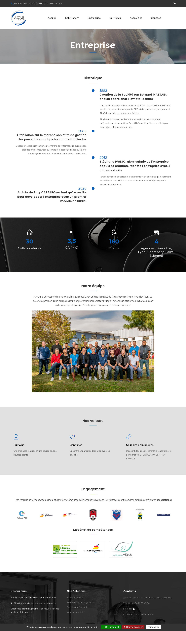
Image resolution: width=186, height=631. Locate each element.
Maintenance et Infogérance (80, 602)
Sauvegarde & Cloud (77, 607)
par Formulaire (146, 614)
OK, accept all (111, 627)
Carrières (115, 18)
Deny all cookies (133, 627)
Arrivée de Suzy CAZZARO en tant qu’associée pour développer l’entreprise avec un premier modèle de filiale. (51, 196)
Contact (156, 18)
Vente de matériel (75, 612)
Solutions (71, 18)
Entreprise (94, 18)
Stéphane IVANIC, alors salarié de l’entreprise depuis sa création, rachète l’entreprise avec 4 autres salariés (135, 166)
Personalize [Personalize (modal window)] (153, 627)
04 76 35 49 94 (21, 3)
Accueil (52, 18)
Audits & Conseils (75, 597)
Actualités (136, 18)
